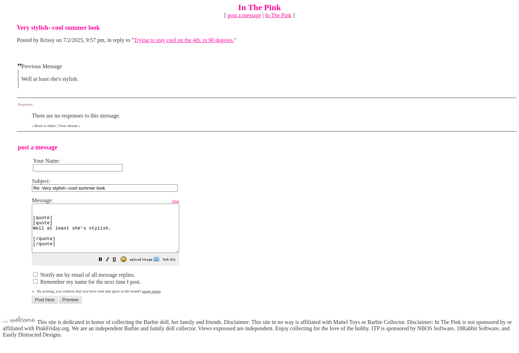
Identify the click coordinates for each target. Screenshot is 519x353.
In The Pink (278, 15)
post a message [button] (244, 15)
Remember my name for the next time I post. (87, 291)
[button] (118, 270)
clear (193, 201)
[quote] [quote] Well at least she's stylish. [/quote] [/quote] (114, 233)
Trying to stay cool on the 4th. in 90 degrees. (184, 40)
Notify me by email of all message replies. (84, 284)
